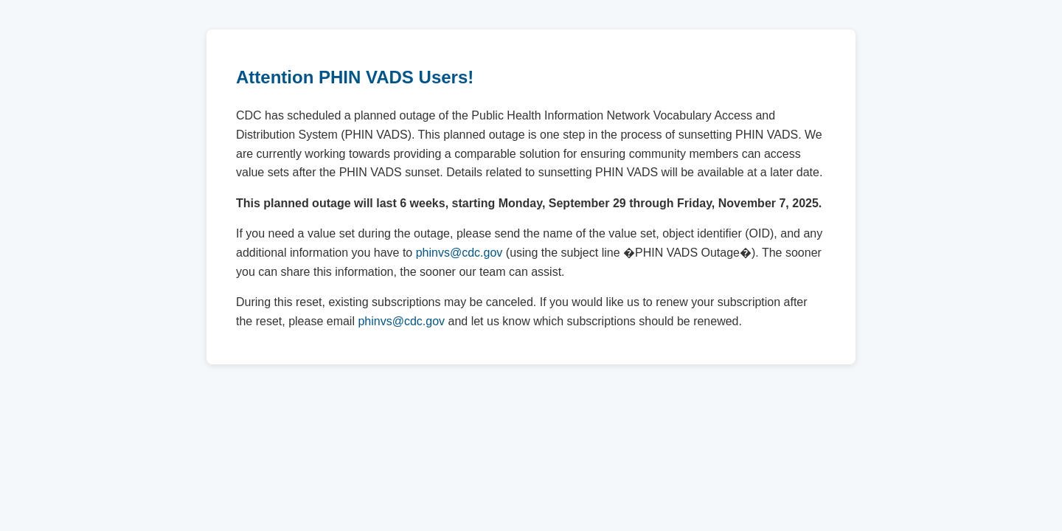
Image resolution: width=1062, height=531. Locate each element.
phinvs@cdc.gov (459, 252)
